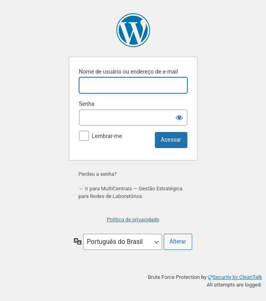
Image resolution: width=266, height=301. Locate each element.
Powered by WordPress (133, 30)
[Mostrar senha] (179, 117)
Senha (87, 104)
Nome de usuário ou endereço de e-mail (128, 71)
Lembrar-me (107, 136)
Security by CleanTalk (237, 277)
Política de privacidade (133, 219)
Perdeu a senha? (98, 174)
